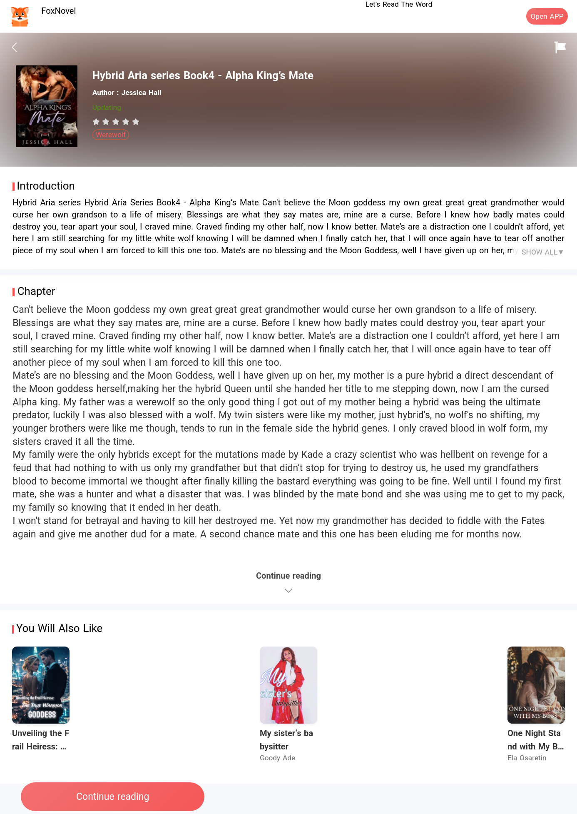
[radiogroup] (115, 121)
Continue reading (112, 796)
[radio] (97, 121)
